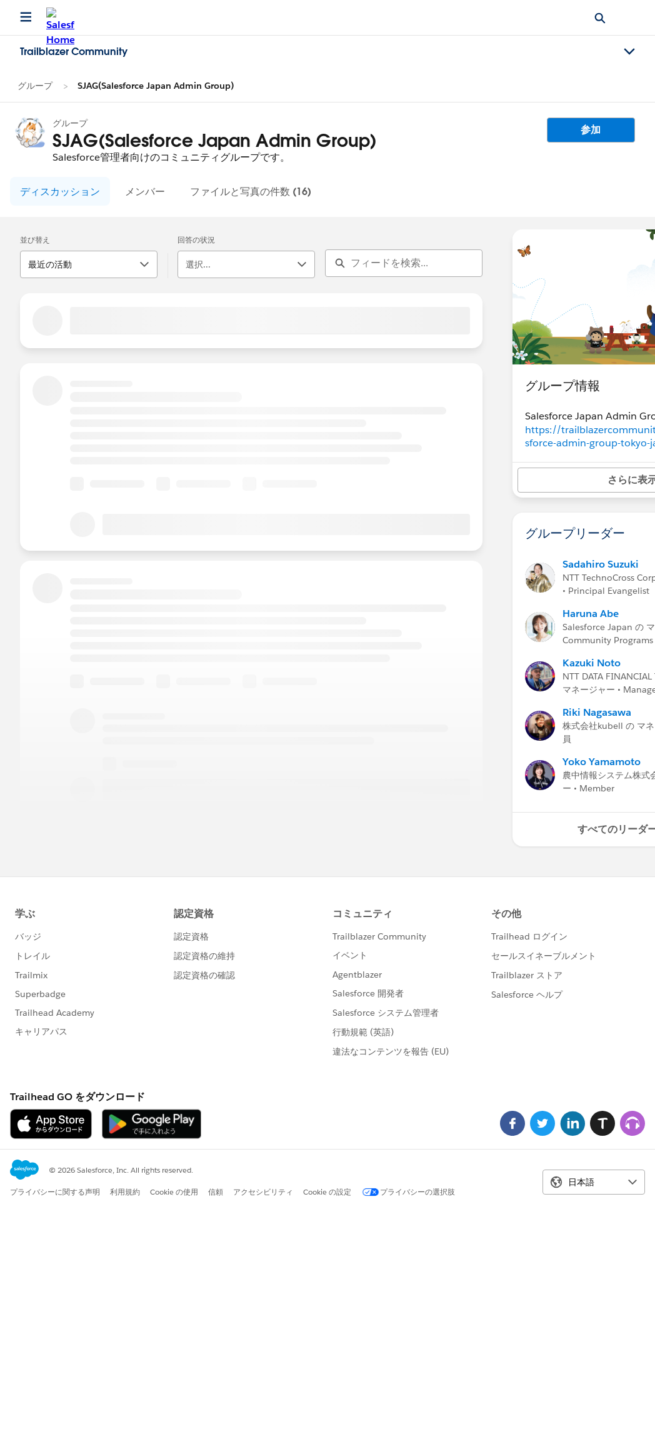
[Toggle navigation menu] (629, 52)
